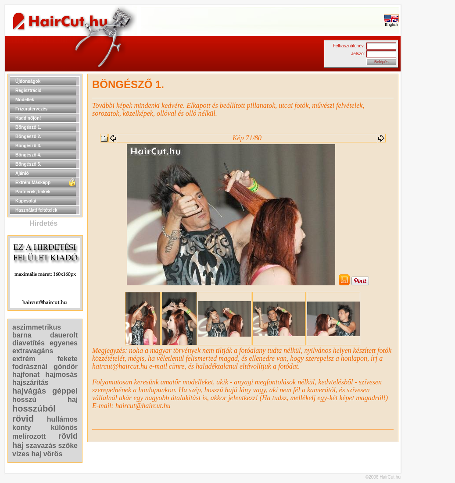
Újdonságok (27, 81)
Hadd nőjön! (28, 118)
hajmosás (61, 374)
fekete (67, 358)
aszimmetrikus (36, 327)
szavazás (41, 445)
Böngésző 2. (28, 136)
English (391, 23)
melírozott (29, 436)
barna (22, 335)
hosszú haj (45, 399)
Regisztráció (28, 90)
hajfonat (25, 374)
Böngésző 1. (28, 127)
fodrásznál (29, 366)
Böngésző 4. (28, 155)
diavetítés (28, 343)
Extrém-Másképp (32, 182)
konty (21, 427)
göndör (66, 366)
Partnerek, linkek (32, 191)
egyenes (64, 343)
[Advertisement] (428, 205)
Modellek (24, 99)
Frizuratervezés (31, 109)
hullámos (62, 419)
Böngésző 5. (28, 164)
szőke (68, 445)
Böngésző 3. (28, 145)
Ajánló (22, 173)
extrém (23, 358)
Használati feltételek (36, 210)
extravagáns (32, 351)
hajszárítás (30, 382)
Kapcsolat (25, 201)
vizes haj (27, 454)
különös (64, 427)
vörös (53, 454)
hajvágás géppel (45, 391)
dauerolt (64, 335)
